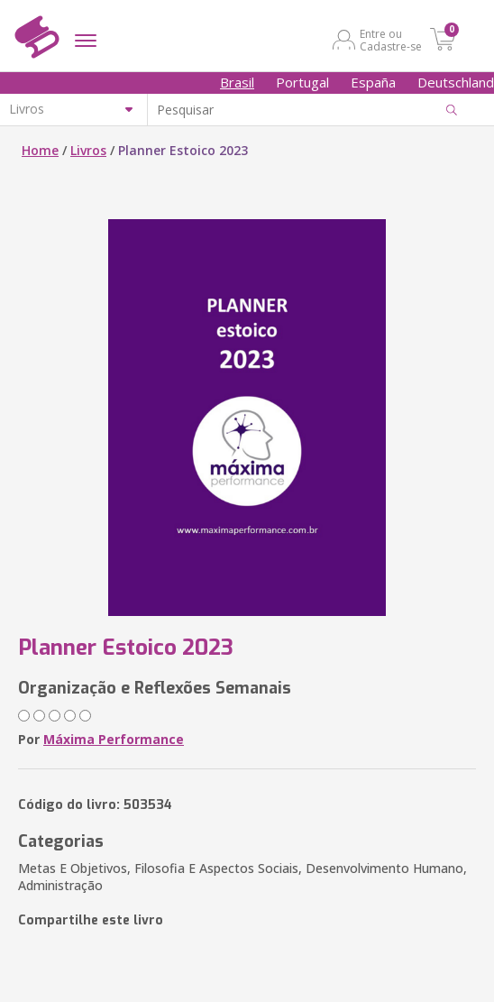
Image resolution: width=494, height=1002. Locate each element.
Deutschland (455, 82)
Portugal (302, 82)
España (373, 82)
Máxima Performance (113, 739)
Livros (88, 150)
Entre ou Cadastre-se (391, 39)
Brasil (237, 82)
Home (40, 150)
